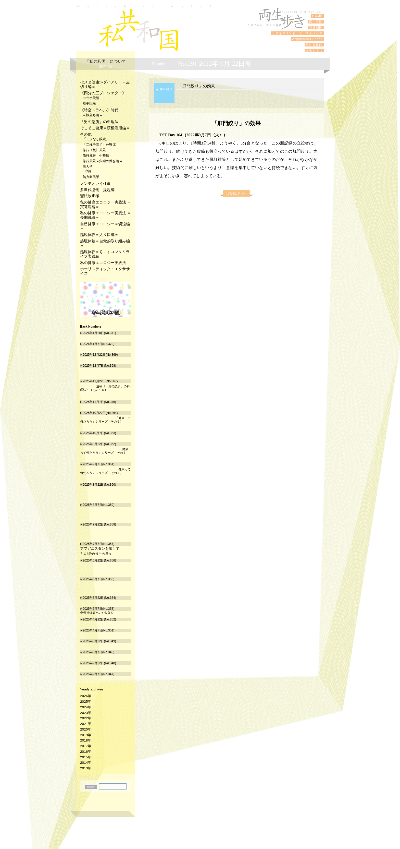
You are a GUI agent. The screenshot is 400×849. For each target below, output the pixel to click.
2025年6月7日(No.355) (98, 579)
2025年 (85, 701)
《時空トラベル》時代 (99, 110)
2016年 (85, 752)
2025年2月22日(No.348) (99, 663)
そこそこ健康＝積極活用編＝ (105, 128)
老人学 (88, 167)
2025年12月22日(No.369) (100, 354)
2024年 (85, 707)
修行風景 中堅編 (96, 156)
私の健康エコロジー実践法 (103, 262)
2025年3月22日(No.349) (99, 641)
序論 (88, 171)
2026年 (85, 696)
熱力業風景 (91, 177)
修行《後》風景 (94, 150)
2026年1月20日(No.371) (99, 333)
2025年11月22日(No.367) (100, 381)
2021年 (85, 724)
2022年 (85, 718)
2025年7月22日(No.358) (99, 524)
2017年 (85, 746)
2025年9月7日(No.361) (98, 464)
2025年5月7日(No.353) (98, 609)
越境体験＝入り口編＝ (99, 234)
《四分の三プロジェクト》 (103, 93)
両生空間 (316, 21)
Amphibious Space (307, 39)
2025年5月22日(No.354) (99, 598)
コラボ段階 (91, 98)
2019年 (85, 735)
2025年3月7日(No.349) (98, 652)
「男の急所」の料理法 (99, 121)
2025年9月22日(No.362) (99, 444)
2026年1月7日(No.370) (98, 344)
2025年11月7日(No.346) (99, 402)
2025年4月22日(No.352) (99, 619)
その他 (86, 134)
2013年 (85, 768)
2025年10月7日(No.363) (99, 433)
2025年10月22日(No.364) (100, 413)
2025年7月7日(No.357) (98, 544)
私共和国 (138, 30)
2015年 (85, 757)
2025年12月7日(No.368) (99, 365)
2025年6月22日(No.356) (99, 560)
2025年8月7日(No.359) (98, 505)
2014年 (85, 762)
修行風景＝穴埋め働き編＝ (102, 161)
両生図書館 (314, 44)
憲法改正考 (89, 196)
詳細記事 (236, 193)
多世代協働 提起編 (97, 189)
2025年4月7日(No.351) (98, 630)
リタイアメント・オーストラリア (297, 33)
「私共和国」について (105, 61)
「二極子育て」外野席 (99, 145)
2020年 (85, 729)
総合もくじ (314, 50)
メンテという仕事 (95, 183)
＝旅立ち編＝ (93, 115)
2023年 (85, 713)
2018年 (85, 740)
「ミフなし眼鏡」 (96, 139)
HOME (317, 16)
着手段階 (89, 103)
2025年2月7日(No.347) (98, 674)
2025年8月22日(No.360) (99, 484)
